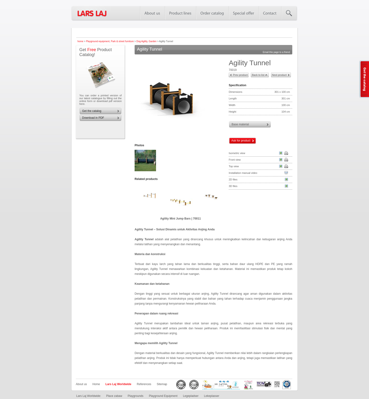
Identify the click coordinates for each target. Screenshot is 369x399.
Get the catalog (91, 111)
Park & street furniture (122, 41)
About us (81, 384)
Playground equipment (97, 41)
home (80, 41)
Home (96, 384)
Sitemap (162, 384)
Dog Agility (142, 41)
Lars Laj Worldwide (118, 384)
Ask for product (240, 140)
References (144, 384)
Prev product (240, 74)
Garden (152, 41)
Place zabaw (114, 396)
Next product (279, 74)
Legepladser (190, 396)
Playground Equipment (163, 396)
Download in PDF (93, 117)
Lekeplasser (211, 396)
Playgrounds (136, 396)
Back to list (258, 74)
